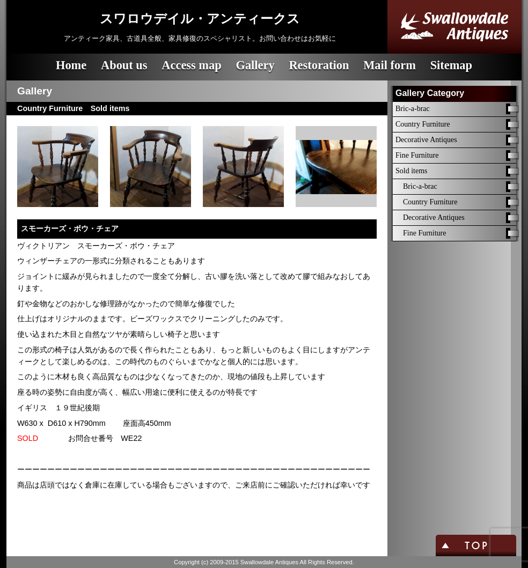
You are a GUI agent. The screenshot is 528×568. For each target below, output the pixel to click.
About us (124, 65)
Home (71, 65)
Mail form (389, 65)
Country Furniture (422, 124)
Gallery (255, 65)
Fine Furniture (417, 155)
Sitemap (451, 65)
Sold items (411, 171)
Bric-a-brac (412, 109)
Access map (191, 65)
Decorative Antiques (426, 140)
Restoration (319, 65)
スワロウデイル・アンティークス (200, 19)
